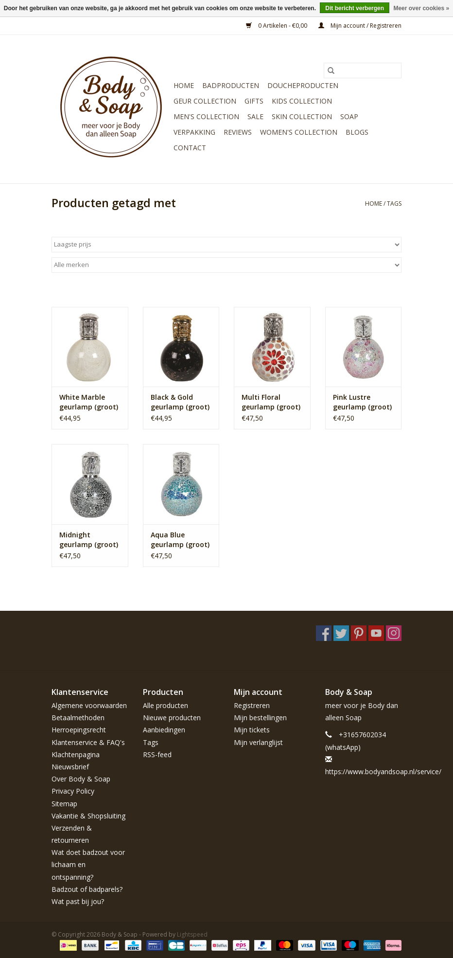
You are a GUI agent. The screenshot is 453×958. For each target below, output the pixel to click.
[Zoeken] (362, 70)
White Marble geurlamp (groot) (88, 401)
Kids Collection (302, 101)
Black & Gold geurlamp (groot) (180, 401)
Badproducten (230, 85)
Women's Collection (298, 132)
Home (184, 85)
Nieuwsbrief (70, 766)
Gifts (253, 101)
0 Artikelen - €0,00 (277, 25)
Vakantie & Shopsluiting (88, 815)
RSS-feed (157, 754)
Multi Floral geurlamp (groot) (271, 401)
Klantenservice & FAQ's (88, 742)
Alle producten (165, 705)
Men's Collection (206, 116)
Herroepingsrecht (79, 729)
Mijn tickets (252, 729)
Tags (394, 203)
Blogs (357, 132)
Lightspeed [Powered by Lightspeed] (192, 934)
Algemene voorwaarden (89, 705)
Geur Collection (205, 101)
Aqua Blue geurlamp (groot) (180, 539)
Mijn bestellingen (260, 717)
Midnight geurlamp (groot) (88, 539)
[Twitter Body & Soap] (341, 633)
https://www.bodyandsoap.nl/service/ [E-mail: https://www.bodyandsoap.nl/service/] (383, 771)
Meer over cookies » (421, 8)
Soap (349, 116)
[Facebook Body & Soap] (323, 633)
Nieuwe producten (172, 717)
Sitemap (64, 803)
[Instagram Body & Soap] (393, 633)
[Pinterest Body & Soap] (358, 633)
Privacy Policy (73, 791)
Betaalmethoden (78, 717)
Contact (190, 147)
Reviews (238, 132)
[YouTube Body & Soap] (376, 633)
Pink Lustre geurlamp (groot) (362, 401)
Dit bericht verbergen (354, 8)
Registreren (252, 705)
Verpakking (194, 132)
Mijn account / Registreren (359, 25)
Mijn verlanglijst (258, 742)
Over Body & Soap (81, 778)
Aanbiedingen (164, 729)
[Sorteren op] (226, 244)
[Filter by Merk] (226, 265)
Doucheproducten (302, 85)
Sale (255, 116)
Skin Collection (302, 116)
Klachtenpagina (76, 754)
